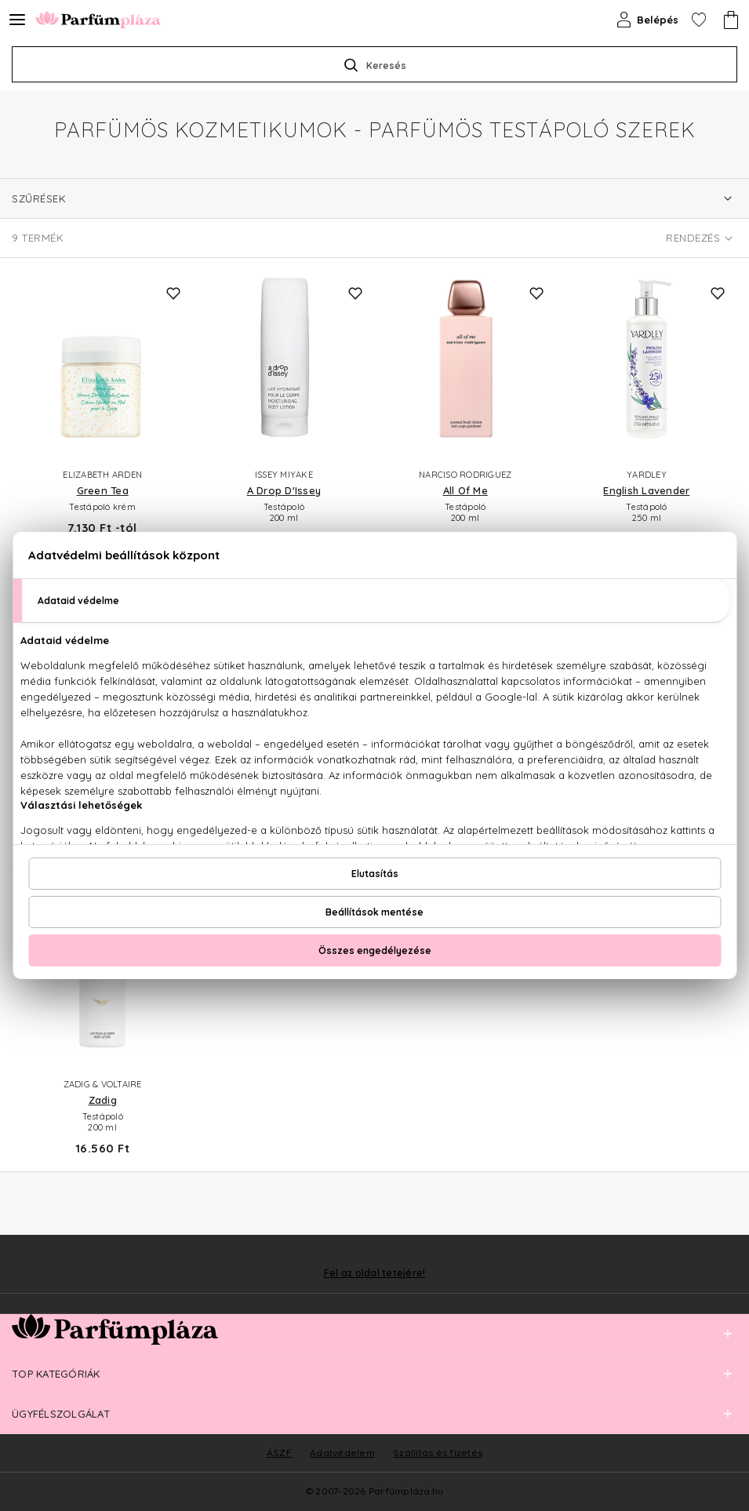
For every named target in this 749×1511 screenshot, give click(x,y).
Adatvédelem (342, 1452)
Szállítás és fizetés (437, 1452)
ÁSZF (279, 1452)
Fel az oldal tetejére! (375, 1273)
